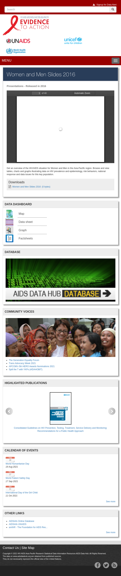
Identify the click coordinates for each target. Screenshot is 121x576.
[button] (9, 411)
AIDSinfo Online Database (21, 521)
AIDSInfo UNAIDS (17, 524)
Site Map (28, 548)
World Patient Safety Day (18, 478)
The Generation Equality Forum (24, 360)
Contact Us (11, 548)
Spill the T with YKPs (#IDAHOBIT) (25, 369)
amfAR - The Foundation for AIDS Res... (28, 527)
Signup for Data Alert (106, 4)
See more (110, 501)
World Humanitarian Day (17, 463)
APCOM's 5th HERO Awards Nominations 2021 (32, 366)
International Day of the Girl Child (22, 492)
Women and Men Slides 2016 (26, 186)
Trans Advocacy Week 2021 (22, 363)
